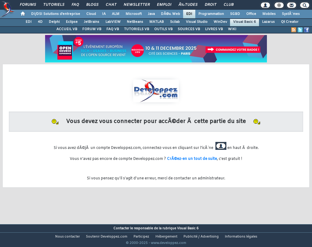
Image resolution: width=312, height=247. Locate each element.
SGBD (235, 14)
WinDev (220, 22)
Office (251, 14)
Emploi (164, 4)
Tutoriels (54, 4)
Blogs (92, 4)
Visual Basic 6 (244, 22)
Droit (210, 4)
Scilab (175, 22)
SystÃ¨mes (291, 14)
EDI (189, 14)
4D (40, 22)
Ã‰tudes (188, 4)
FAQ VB (112, 29)
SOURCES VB (189, 29)
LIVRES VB (214, 29)
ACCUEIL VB (66, 29)
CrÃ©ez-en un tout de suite (192, 159)
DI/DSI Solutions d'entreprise (55, 14)
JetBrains (91, 22)
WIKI (232, 29)
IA (104, 14)
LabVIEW (113, 22)
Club (228, 4)
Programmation (211, 14)
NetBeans (135, 22)
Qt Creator (290, 22)
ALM (115, 14)
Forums (28, 4)
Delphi (54, 22)
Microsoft (134, 14)
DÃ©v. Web (170, 14)
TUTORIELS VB (136, 29)
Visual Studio (196, 22)
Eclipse (72, 22)
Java (151, 14)
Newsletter (136, 4)
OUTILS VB (163, 29)
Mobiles (269, 14)
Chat (111, 4)
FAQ (75, 4)
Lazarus (268, 22)
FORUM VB (91, 29)
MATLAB (156, 22)
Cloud (91, 14)
